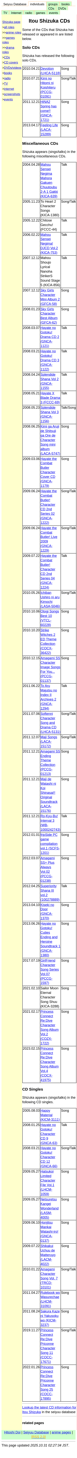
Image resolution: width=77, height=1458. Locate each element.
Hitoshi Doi (12, 1432)
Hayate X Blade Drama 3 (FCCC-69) (50, 397)
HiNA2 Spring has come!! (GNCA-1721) (48, 111)
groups (53, 4)
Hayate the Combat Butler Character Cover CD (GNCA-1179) (48, 472)
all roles (9, 27)
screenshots (12, 94)
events (53, 13)
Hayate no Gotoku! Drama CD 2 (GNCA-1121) (49, 337)
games (40, 13)
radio (29, 13)
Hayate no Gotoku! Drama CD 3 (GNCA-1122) (49, 360)
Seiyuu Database (15, 4)
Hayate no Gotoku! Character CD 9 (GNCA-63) (48, 1134)
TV (5, 13)
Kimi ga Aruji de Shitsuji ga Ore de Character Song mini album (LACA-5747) (50, 440)
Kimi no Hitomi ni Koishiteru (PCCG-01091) (47, 87)
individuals (37, 4)
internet (9, 88)
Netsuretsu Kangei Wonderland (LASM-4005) (49, 1208)
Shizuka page (11, 22)
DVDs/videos (12, 67)
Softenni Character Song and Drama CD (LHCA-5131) (50, 723)
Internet (16, 13)
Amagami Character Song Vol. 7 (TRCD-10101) (49, 1278)
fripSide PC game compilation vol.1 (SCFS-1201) (50, 844)
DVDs (62, 8)
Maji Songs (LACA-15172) (48, 741)
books (65, 4)
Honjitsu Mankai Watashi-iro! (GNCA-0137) (49, 1232)
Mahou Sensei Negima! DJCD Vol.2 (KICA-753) (49, 244)
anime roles (13, 32)
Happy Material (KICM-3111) (50, 1115)
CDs (51, 8)
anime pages (61, 1432)
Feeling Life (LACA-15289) (49, 129)
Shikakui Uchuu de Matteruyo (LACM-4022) (47, 1255)
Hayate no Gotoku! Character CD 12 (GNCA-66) (48, 1157)
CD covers (11, 62)
